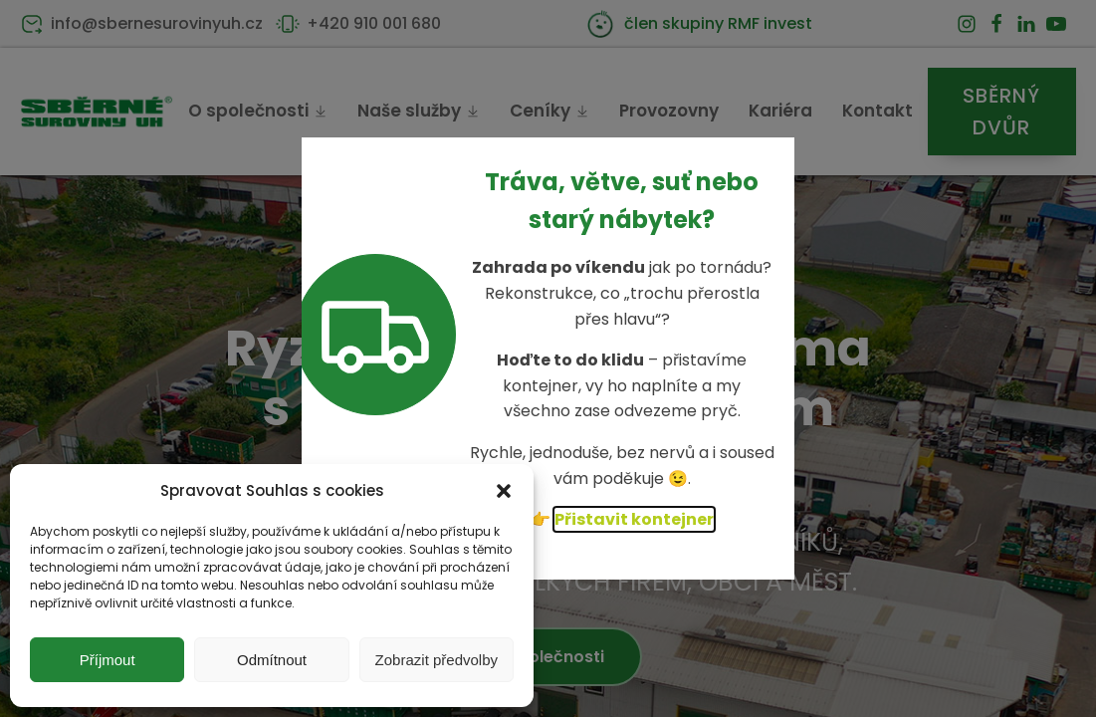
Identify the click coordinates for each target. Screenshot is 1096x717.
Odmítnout (272, 659)
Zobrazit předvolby (436, 659)
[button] (504, 491)
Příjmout (107, 659)
